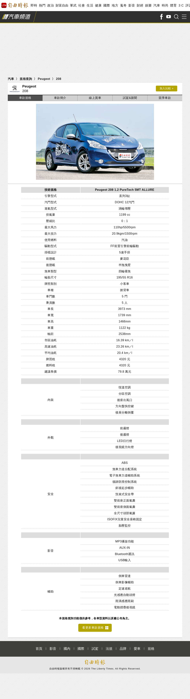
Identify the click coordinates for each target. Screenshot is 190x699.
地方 (115, 5)
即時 (34, 5)
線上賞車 (95, 97)
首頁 (39, 646)
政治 (50, 5)
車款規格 (25, 97)
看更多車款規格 (93, 625)
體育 (173, 5)
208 (58, 78)
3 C (181, 5)
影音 (131, 5)
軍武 (73, 5)
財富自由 (62, 5)
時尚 (165, 5)
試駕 (95, 646)
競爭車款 (165, 97)
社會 (81, 5)
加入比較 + (165, 88)
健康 (98, 5)
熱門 (42, 5)
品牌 (123, 646)
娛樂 (148, 5)
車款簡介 (60, 97)
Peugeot (44, 78)
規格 (151, 646)
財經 (140, 5)
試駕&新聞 (130, 97)
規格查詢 (26, 78)
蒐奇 (123, 5)
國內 (67, 646)
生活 (90, 5)
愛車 (137, 646)
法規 (109, 646)
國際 (106, 5)
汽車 (156, 5)
